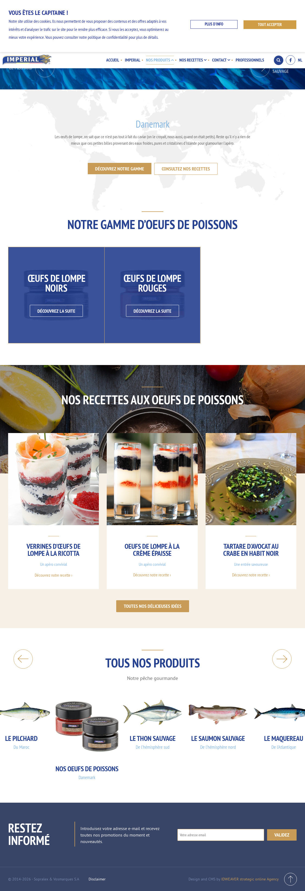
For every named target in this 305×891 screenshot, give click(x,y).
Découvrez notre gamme (119, 169)
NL (300, 60)
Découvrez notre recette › (53, 574)
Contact (221, 60)
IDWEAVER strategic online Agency (250, 878)
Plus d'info (214, 24)
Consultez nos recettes (186, 169)
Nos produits (160, 60)
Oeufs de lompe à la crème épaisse (152, 549)
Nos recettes (193, 60)
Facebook (290, 60)
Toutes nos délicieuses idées (152, 605)
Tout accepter (270, 24)
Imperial (133, 60)
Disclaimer (97, 878)
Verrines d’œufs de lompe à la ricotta (53, 549)
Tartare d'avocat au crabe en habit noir (251, 549)
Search (279, 60)
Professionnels (250, 60)
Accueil (114, 60)
